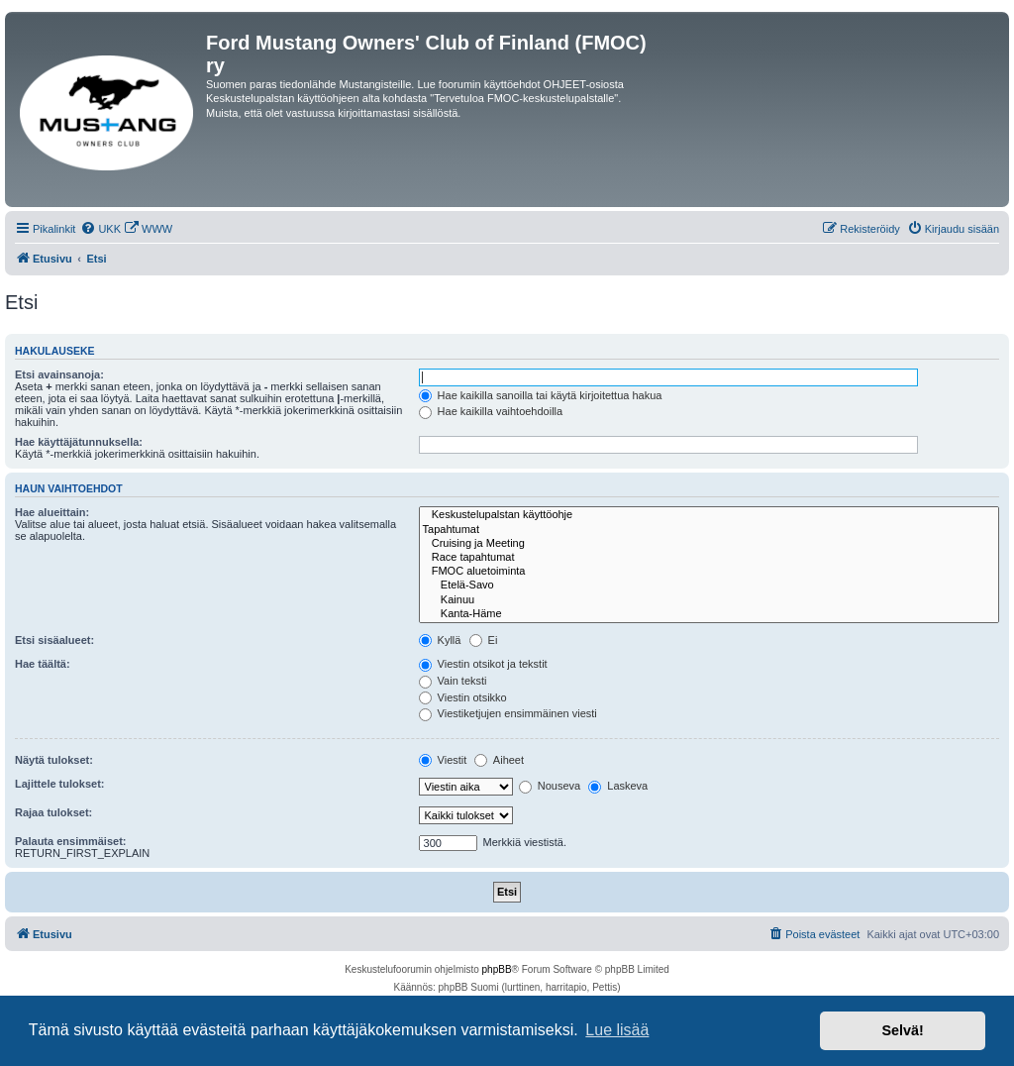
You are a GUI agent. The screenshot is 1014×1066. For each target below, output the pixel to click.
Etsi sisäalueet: (54, 640)
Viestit (443, 760)
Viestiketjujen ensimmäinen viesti (508, 713)
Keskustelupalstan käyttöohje (709, 515)
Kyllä (440, 640)
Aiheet (499, 760)
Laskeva (618, 786)
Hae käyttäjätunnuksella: (79, 442)
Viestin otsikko (463, 697)
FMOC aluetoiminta (709, 572)
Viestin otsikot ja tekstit (483, 664)
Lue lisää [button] (617, 1029)
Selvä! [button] (902, 1030)
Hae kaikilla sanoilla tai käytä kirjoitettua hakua (540, 395)
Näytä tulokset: (54, 760)
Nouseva (549, 786)
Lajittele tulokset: (59, 784)
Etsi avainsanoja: (59, 374)
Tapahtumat (709, 530)
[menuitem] (100, 229)
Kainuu (709, 600)
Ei (483, 640)
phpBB (497, 969)
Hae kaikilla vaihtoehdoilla (491, 411)
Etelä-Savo (709, 585)
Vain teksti (453, 681)
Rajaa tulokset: (53, 812)
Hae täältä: (42, 664)
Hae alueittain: (52, 512)
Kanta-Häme (709, 614)
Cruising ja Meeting (709, 544)
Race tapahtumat (709, 558)
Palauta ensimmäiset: (71, 841)
